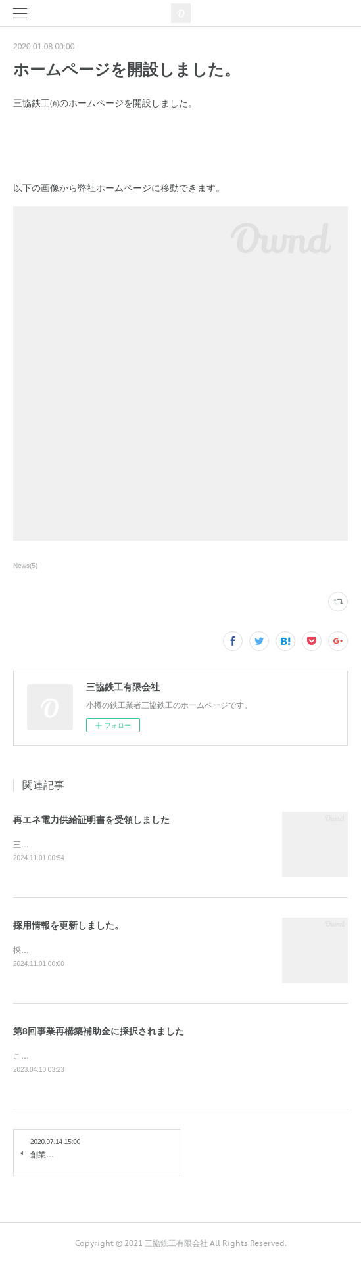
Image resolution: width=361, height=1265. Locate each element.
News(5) (25, 565)
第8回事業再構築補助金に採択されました (98, 1032)
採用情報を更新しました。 (68, 926)
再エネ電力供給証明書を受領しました (91, 819)
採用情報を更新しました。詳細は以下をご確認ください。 (115, 951)
